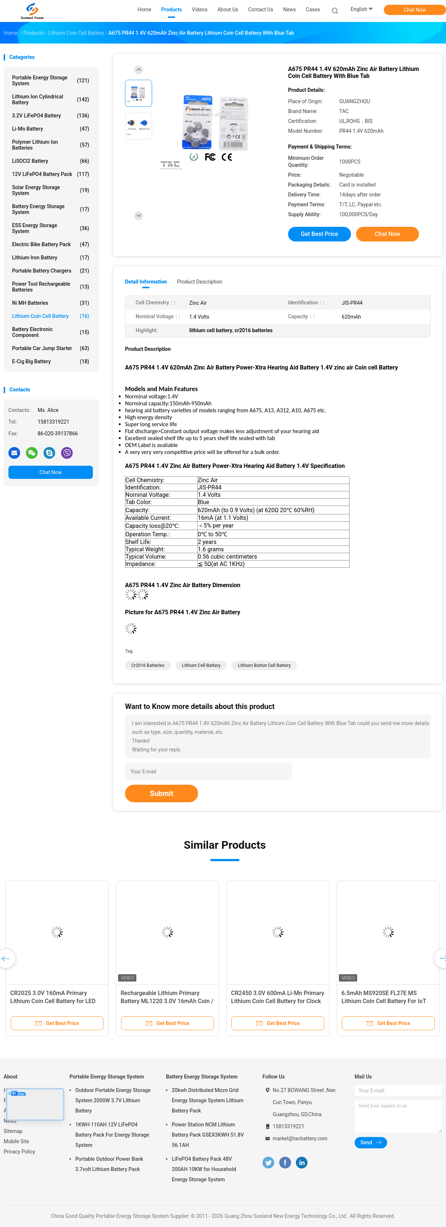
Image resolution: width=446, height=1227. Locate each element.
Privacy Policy (19, 1152)
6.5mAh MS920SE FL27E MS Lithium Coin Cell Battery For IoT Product (383, 1001)
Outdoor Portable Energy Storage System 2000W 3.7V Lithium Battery (113, 1100)
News (10, 1121)
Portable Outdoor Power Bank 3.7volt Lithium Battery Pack (109, 1164)
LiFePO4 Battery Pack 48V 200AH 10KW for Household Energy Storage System (204, 1169)
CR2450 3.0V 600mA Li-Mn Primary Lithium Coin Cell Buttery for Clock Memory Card (277, 1001)
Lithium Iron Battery (50, 257)
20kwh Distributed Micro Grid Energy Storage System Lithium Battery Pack (207, 1100)
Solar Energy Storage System (50, 190)
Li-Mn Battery (50, 128)
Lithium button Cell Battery (264, 665)
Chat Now (415, 10)
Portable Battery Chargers (50, 270)
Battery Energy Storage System (50, 209)
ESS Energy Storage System (50, 228)
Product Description (199, 282)
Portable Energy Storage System (50, 80)
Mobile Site (16, 1141)
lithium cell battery (201, 665)
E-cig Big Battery (50, 361)
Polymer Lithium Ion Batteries (50, 145)
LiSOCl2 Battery (50, 161)
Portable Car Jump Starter (50, 348)
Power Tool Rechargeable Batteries (50, 287)
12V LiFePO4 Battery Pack (50, 174)
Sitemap (13, 1131)
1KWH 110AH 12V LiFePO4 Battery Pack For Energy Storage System (112, 1135)
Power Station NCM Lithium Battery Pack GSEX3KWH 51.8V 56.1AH (208, 1135)
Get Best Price (319, 233)
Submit (161, 793)
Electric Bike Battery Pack (50, 244)
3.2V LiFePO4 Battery (50, 115)
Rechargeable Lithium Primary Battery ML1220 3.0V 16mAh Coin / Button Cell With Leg (167, 1001)
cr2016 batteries (148, 665)
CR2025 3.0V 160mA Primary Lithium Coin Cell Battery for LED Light (53, 1001)
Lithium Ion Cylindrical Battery (50, 99)
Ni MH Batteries (50, 303)
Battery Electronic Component (50, 332)
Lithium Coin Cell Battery (50, 316)
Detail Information (146, 282)
